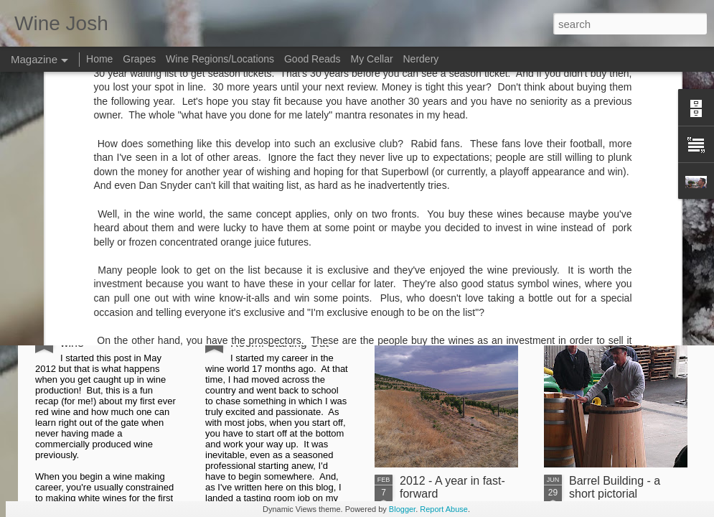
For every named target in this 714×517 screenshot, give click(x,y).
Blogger (402, 509)
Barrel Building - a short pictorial (614, 487)
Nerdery (421, 59)
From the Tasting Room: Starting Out (279, 336)
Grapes (139, 59)
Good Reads (312, 59)
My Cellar (371, 59)
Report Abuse (444, 509)
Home (99, 59)
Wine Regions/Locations (220, 59)
